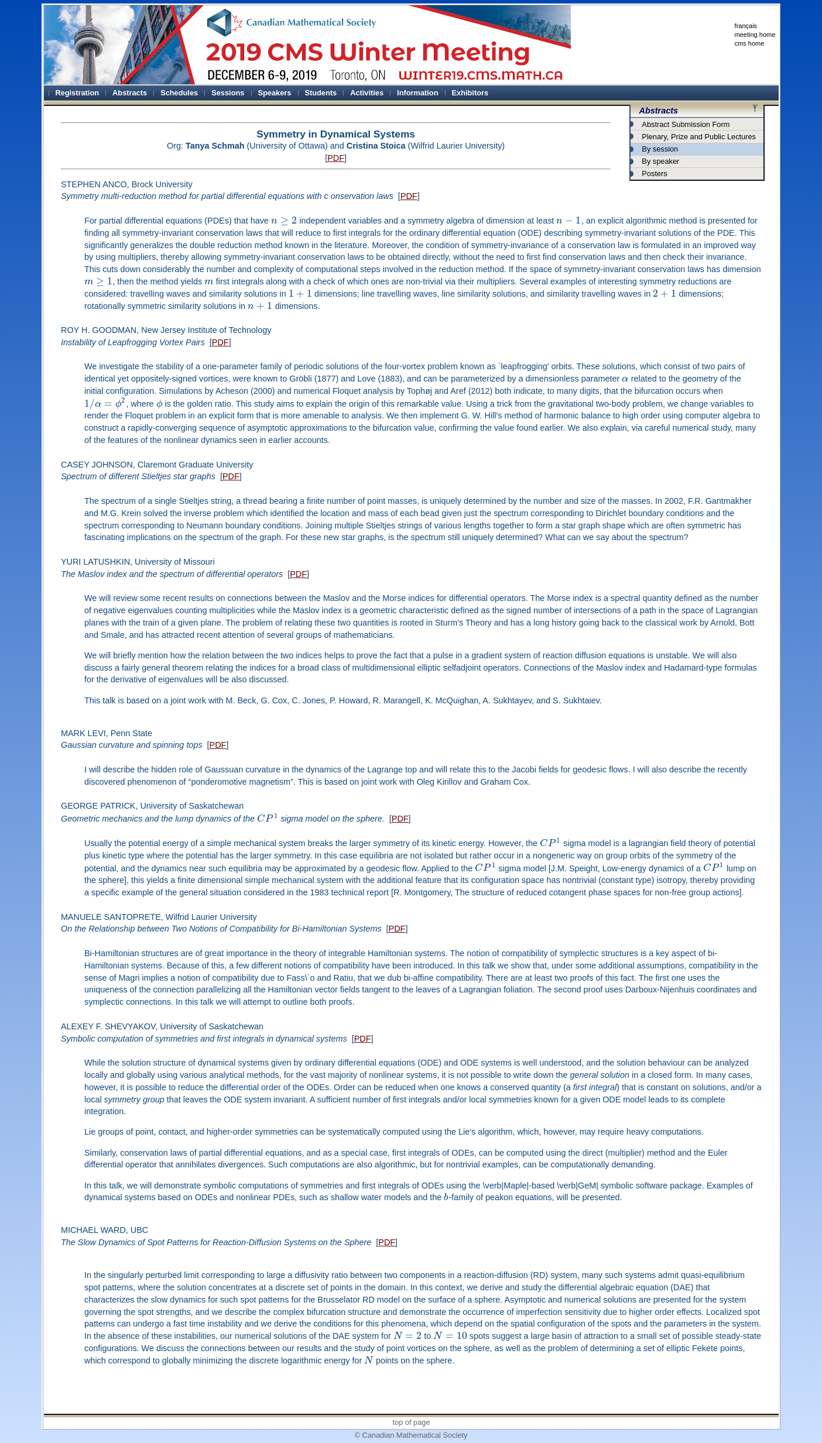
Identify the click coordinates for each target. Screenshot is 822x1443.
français (746, 25)
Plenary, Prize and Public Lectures (699, 136)
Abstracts (658, 110)
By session (660, 149)
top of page (411, 1422)
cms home (750, 43)
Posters (654, 173)
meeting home (755, 34)
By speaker (660, 161)
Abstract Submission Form (685, 124)
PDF (335, 158)
